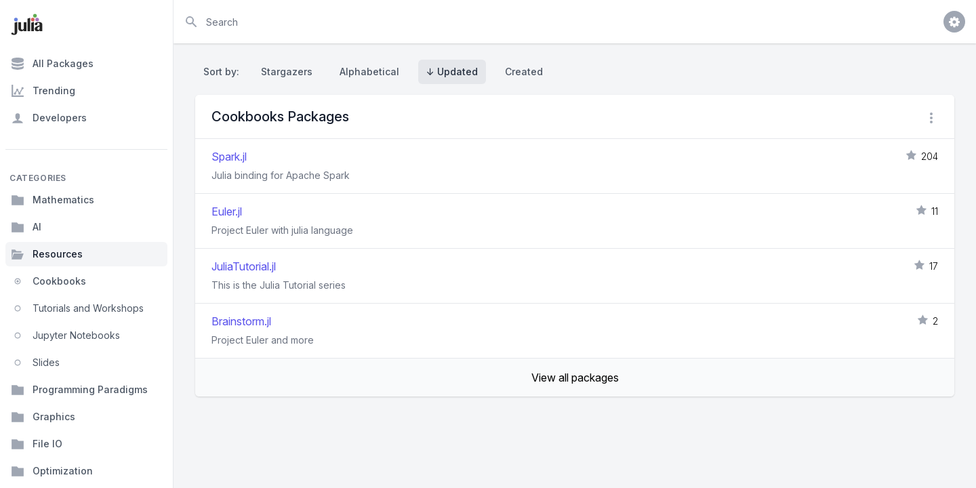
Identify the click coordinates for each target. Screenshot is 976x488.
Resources (47, 254)
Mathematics (52, 200)
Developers (49, 118)
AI (26, 227)
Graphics (43, 417)
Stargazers (286, 71)
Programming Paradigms (79, 389)
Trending (43, 91)
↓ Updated (452, 71)
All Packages (52, 63)
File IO (36, 444)
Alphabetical (369, 71)
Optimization (52, 471)
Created (524, 71)
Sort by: (224, 71)
